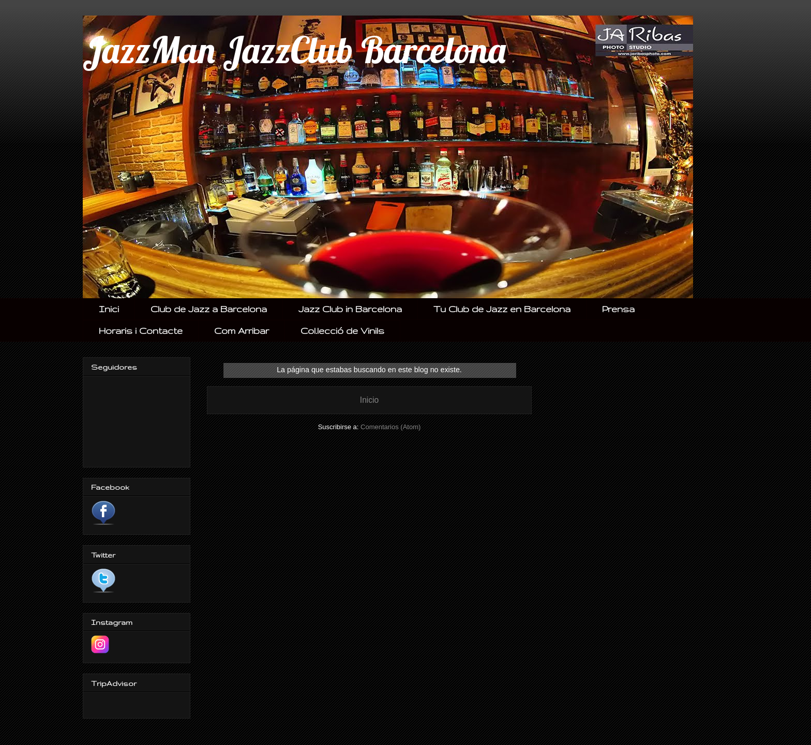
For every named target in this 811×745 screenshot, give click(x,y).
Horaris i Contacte (141, 330)
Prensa (618, 309)
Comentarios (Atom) (390, 427)
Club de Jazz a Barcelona (209, 309)
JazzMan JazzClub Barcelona (294, 49)
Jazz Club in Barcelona (350, 309)
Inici (109, 309)
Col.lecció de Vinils (342, 330)
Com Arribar (241, 330)
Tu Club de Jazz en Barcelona (501, 309)
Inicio (369, 400)
